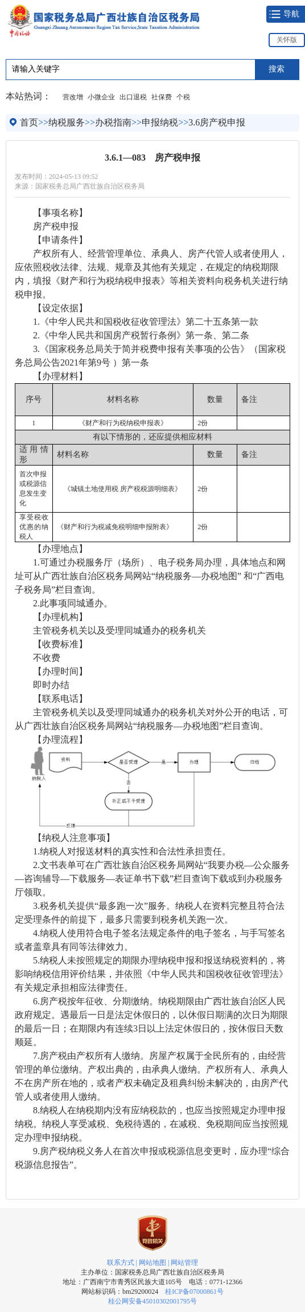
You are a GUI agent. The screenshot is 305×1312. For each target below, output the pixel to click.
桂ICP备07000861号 (194, 1292)
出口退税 (133, 97)
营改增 (73, 97)
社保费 (161, 97)
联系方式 (120, 1263)
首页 (29, 122)
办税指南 (113, 122)
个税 (183, 97)
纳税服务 (66, 122)
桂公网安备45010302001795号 (152, 1301)
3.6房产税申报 (216, 122)
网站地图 (152, 1263)
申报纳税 (160, 122)
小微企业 (101, 97)
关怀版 (287, 40)
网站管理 (184, 1263)
